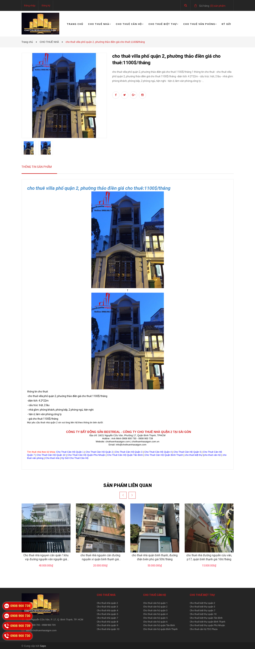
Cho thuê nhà (99, 24)
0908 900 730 (33, 625)
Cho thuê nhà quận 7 (107, 618)
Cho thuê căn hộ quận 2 (155, 606)
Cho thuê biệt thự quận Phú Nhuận (207, 625)
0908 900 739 (48, 625)
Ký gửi (226, 24)
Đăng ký (46, 5)
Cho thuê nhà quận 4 (107, 610)
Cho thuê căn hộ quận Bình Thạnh (160, 629)
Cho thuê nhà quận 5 (107, 614)
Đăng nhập (30, 5)
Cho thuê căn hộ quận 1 (155, 603)
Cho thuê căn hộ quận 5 (155, 618)
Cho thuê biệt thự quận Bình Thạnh (207, 621)
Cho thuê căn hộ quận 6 (155, 621)
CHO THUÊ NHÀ (50, 41)
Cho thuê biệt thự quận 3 (202, 606)
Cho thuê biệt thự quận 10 (203, 614)
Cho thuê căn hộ (130, 24)
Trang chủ (75, 24)
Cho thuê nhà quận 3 (107, 606)
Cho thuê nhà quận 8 (107, 621)
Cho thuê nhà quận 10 (108, 629)
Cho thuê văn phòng (200, 24)
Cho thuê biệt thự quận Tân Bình (206, 618)
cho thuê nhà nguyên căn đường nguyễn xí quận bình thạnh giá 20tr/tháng (100, 559)
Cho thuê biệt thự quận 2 (202, 603)
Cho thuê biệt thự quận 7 (202, 610)
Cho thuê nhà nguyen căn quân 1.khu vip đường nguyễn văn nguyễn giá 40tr (46, 559)
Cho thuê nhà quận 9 (107, 625)
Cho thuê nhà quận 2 (107, 603)
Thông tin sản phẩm (37, 167)
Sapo (43, 645)
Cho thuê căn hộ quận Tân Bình (159, 625)
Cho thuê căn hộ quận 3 (155, 610)
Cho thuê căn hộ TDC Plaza (203, 629)
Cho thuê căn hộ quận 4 (155, 614)
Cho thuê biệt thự (163, 24)
